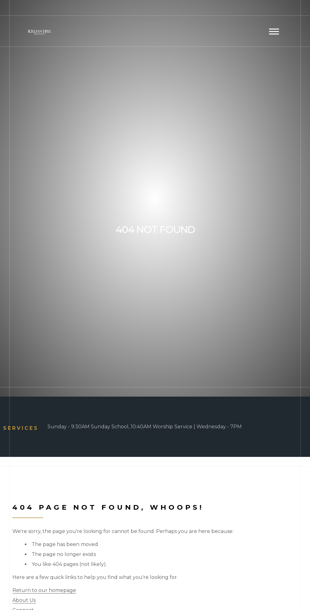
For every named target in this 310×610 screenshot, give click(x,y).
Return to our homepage (44, 590)
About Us (24, 600)
